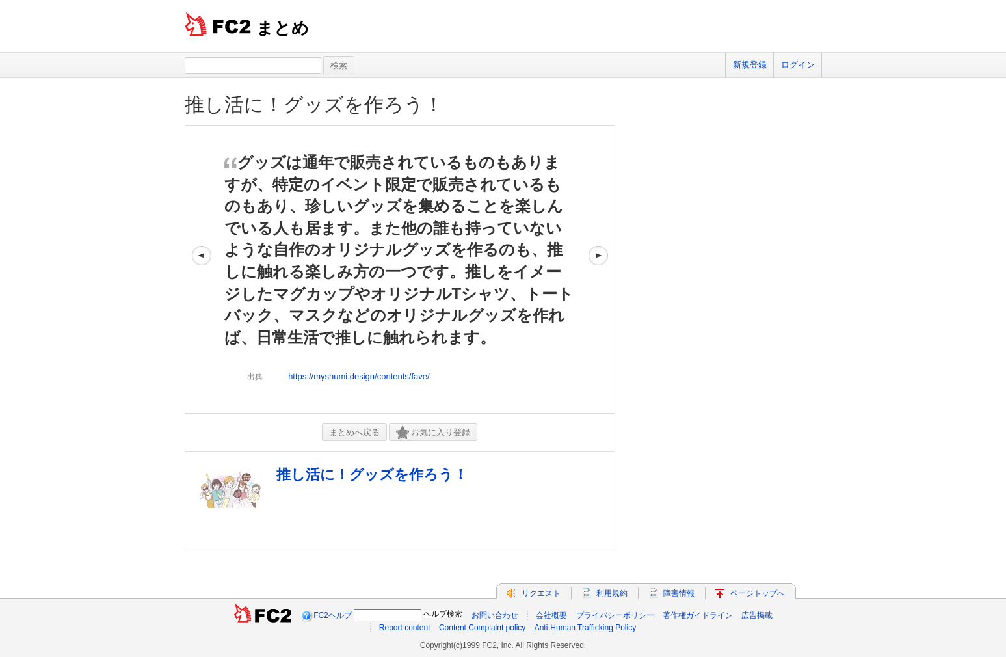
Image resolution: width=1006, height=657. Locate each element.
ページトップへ (757, 593)
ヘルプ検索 (442, 614)
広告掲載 (757, 615)
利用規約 (612, 593)
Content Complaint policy (482, 627)
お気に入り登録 (433, 433)
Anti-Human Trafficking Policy (586, 627)
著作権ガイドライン (698, 615)
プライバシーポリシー (615, 615)
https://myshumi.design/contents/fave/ (359, 376)
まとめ (282, 28)
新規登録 (750, 65)
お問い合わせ (494, 615)
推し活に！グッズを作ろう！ (314, 104)
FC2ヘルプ (332, 615)
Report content (404, 627)
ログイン (798, 65)
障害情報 (679, 593)
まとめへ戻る (354, 432)
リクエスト (541, 593)
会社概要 (551, 615)
